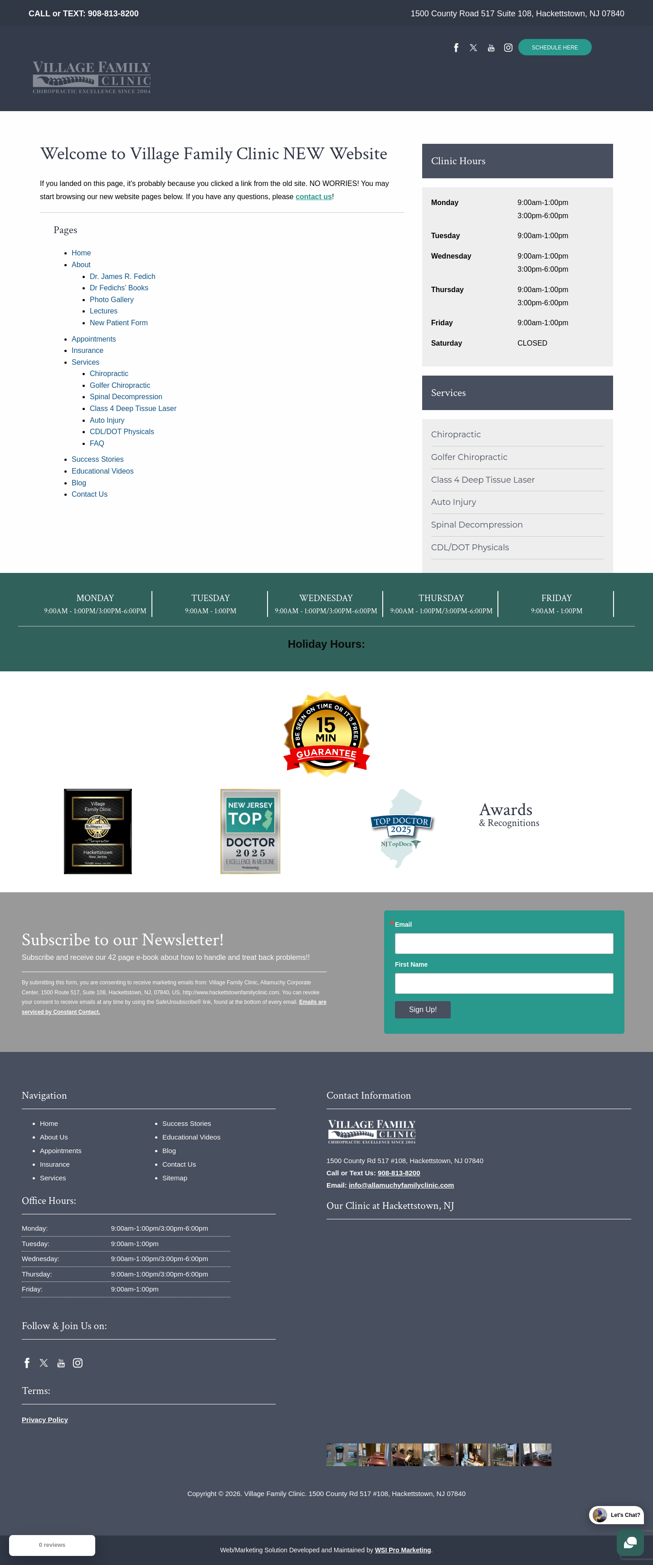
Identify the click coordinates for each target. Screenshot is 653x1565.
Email (403, 924)
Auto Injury (107, 420)
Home (132, 92)
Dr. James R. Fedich (123, 276)
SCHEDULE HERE (555, 47)
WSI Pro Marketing (403, 1550)
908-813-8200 (113, 13)
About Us (54, 1137)
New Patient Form (119, 323)
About (169, 92)
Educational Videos (417, 92)
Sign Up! (423, 1009)
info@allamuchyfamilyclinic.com (401, 1185)
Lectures (103, 311)
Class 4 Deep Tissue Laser (133, 408)
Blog (79, 483)
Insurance (218, 92)
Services (269, 92)
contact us (314, 197)
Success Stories (336, 92)
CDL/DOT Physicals (122, 431)
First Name (411, 964)
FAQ (97, 443)
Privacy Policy (45, 1419)
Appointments (94, 339)
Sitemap (174, 1178)
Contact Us (493, 92)
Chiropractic (109, 373)
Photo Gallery (112, 299)
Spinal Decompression (126, 397)
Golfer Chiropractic (120, 385)
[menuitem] (132, 92)
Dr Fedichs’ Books (119, 288)
